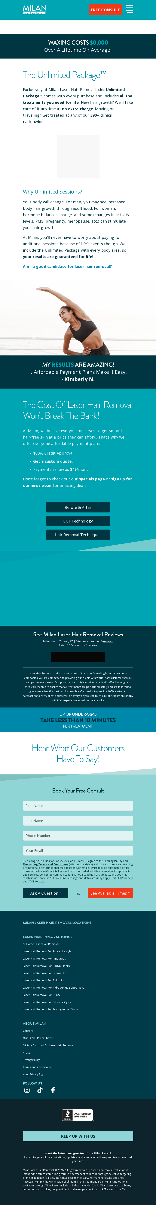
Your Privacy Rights (35, 1074)
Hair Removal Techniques (78, 534)
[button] (129, 9)
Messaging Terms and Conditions (45, 864)
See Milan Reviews (78, 634)
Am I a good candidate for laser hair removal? (67, 266)
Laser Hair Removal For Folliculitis (44, 980)
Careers (28, 1031)
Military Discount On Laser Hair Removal (48, 1045)
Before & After (78, 507)
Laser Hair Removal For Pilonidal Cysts (47, 1002)
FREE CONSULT (105, 9)
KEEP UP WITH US (78, 1136)
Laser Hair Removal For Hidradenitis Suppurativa (53, 987)
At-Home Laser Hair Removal (41, 944)
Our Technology (78, 521)
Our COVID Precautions (38, 1038)
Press (26, 1052)
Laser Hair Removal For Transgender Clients (51, 1009)
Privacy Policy (113, 861)
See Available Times (111, 893)
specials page (92, 478)
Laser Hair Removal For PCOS (41, 995)
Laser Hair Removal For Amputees (44, 958)
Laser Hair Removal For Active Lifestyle (47, 951)
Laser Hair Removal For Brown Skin (45, 973)
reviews (108, 641)
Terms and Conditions (37, 1067)
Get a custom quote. (53, 461)
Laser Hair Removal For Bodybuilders (46, 966)
